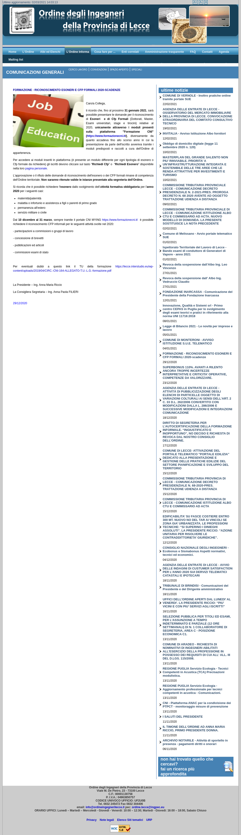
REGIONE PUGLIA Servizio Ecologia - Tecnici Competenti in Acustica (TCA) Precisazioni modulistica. (195, 672)
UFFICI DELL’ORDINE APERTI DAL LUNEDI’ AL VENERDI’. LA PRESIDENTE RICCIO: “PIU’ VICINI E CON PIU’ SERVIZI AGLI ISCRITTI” (197, 603)
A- (201, 2)
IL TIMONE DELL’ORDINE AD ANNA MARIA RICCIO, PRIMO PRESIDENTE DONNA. (194, 728)
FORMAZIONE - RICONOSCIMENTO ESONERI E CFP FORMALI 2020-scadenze (197, 355)
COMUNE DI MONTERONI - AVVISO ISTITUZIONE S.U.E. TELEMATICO (188, 341)
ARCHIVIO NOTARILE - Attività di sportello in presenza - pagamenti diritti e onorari (195, 742)
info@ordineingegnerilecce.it (105, 807)
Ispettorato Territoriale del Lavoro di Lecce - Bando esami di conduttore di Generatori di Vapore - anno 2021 (194, 251)
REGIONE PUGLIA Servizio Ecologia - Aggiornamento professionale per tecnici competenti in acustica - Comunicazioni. (192, 689)
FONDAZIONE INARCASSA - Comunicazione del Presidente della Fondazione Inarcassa (197, 293)
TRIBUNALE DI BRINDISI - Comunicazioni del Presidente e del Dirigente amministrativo (195, 587)
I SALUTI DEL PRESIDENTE (183, 716)
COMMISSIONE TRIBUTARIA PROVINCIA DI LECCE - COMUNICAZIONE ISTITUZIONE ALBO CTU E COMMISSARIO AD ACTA (197, 502)
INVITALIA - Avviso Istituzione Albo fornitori (194, 133)
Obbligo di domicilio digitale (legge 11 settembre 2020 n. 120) (190, 145)
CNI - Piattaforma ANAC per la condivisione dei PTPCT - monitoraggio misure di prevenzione (197, 704)
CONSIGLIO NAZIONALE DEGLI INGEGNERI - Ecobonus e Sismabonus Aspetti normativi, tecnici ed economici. (196, 551)
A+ (195, 2)
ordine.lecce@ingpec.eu (148, 807)
